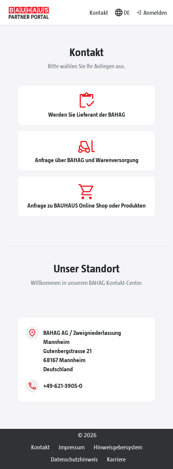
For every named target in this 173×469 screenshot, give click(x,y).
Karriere (116, 459)
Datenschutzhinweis (74, 459)
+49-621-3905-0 (62, 385)
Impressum (72, 446)
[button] (122, 12)
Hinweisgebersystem (118, 446)
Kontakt (99, 12)
